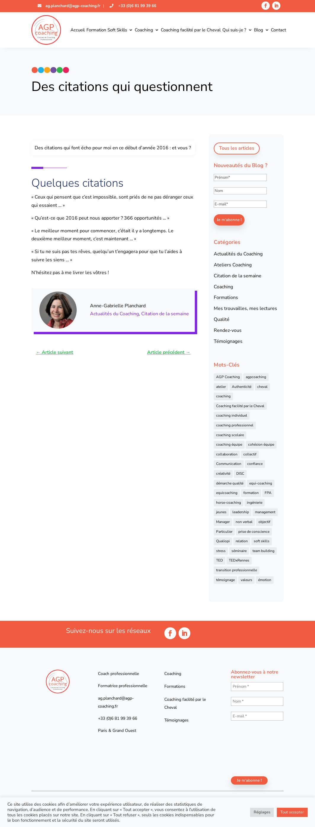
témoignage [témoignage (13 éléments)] (225, 580)
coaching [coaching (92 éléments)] (223, 396)
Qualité (221, 319)
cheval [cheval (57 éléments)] (262, 386)
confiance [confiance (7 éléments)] (255, 463)
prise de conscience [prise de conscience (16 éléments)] (253, 531)
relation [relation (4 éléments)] (242, 541)
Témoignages (228, 341)
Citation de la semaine (165, 314)
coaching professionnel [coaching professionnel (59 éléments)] (234, 425)
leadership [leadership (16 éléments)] (240, 512)
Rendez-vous (228, 330)
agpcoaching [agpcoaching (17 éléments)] (256, 377)
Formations (226, 297)
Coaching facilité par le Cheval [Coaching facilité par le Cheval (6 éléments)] (240, 406)
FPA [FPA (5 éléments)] (268, 492)
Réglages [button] (262, 812)
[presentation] (255, 748)
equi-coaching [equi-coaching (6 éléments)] (260, 483)
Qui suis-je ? (234, 30)
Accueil (77, 30)
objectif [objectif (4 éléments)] (264, 521)
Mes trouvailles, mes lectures (245, 308)
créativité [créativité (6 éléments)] (223, 473)
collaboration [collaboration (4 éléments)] (226, 454)
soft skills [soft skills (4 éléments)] (261, 541)
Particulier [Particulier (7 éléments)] (224, 531)
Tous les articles (236, 148)
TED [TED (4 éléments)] (219, 560)
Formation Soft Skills (106, 30)
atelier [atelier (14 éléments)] (221, 386)
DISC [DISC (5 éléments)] (240, 473)
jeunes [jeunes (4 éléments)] (221, 512)
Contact (278, 30)
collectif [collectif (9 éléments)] (249, 454)
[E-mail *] (257, 716)
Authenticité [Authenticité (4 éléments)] (241, 386)
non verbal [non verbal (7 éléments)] (244, 521)
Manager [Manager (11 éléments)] (223, 521)
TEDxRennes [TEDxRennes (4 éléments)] (239, 560)
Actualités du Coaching (114, 314)
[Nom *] (257, 701)
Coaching (144, 30)
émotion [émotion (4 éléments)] (264, 580)
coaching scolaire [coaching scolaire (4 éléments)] (230, 435)
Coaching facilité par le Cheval (191, 30)
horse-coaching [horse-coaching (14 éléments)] (228, 502)
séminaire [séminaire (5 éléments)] (239, 550)
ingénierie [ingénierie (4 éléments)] (254, 502)
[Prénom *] (257, 686)
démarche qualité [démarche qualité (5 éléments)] (229, 483)
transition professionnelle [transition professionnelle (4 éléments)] (236, 570)
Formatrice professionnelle (122, 686)
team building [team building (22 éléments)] (263, 550)
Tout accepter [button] (292, 812)
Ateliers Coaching (233, 265)
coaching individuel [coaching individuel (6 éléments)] (231, 415)
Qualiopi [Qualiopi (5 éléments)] (223, 541)
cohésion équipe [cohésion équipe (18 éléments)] (261, 444)
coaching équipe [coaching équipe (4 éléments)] (229, 444)
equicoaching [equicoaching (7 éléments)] (226, 492)
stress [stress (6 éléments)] (221, 550)
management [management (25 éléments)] (265, 512)
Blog (258, 30)
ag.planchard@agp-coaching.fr (72, 6)
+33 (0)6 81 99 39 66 (136, 6)
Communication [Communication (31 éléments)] (228, 463)
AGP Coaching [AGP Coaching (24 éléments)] (228, 377)
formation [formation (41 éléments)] (251, 492)
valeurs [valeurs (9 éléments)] (246, 580)
